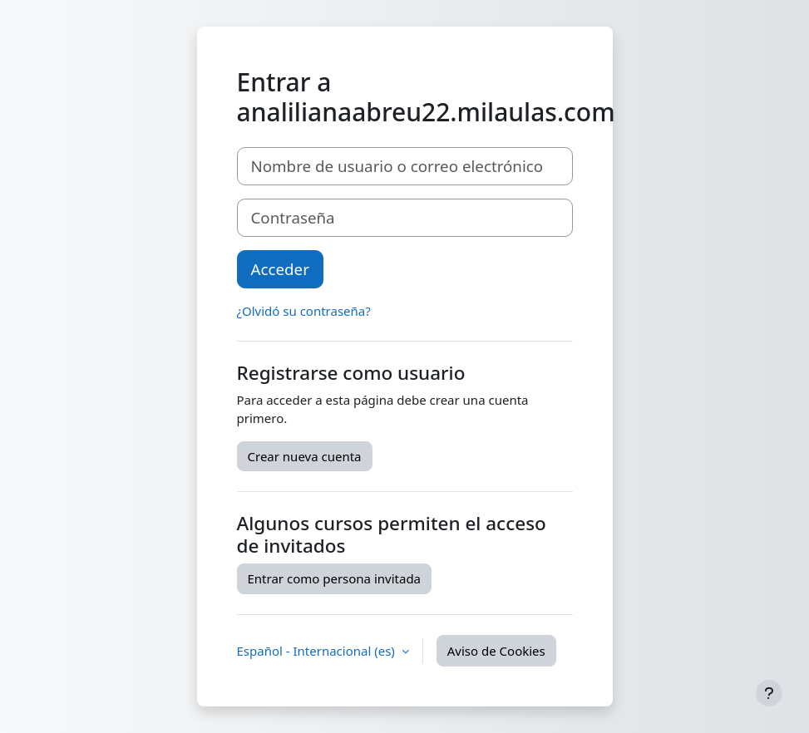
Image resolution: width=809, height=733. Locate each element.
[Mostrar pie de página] (769, 693)
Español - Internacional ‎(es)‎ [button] (317, 650)
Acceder (280, 268)
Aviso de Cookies (496, 650)
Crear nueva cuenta (305, 456)
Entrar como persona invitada (335, 578)
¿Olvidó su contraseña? (304, 311)
